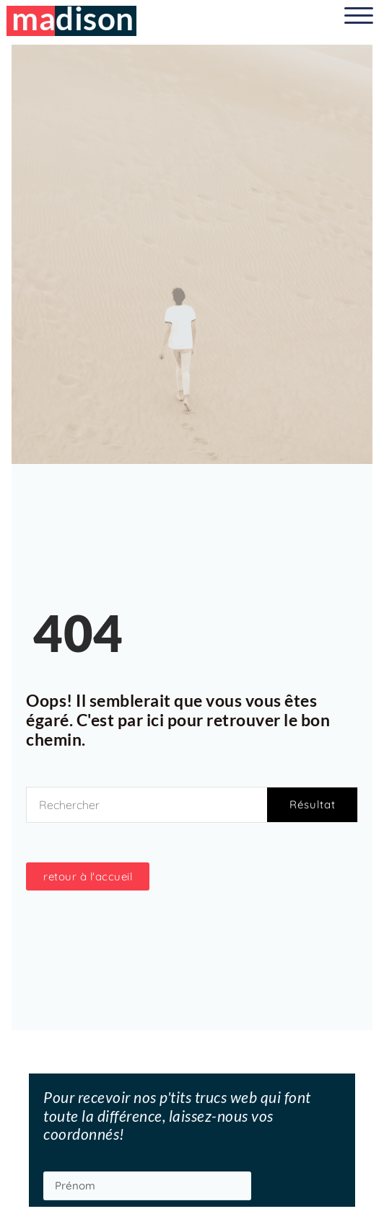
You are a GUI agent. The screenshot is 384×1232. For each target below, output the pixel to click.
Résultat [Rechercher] (312, 804)
